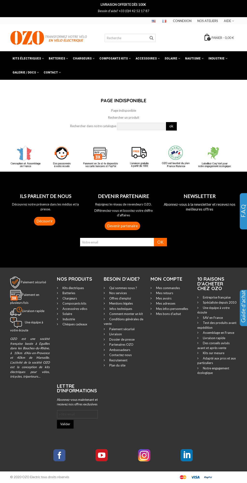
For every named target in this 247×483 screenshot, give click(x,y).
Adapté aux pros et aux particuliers (216, 360)
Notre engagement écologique (213, 370)
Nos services (118, 293)
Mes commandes (167, 288)
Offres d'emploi (120, 298)
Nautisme (193, 58)
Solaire (171, 58)
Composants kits (113, 58)
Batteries (57, 58)
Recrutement (118, 360)
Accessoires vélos (74, 309)
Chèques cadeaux (74, 324)
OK (160, 242)
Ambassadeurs (119, 350)
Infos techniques (120, 309)
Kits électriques (27, 58)
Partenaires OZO (121, 344)
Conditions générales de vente (123, 321)
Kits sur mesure (213, 353)
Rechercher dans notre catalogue (93, 126)
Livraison (115, 334)
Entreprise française (216, 297)
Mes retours (164, 293)
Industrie (216, 58)
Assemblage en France (218, 333)
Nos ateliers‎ (207, 21)
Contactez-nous (120, 355)
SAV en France (212, 318)
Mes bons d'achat (168, 314)
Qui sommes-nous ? (123, 288)
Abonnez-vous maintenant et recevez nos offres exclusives (77, 402)
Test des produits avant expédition (216, 325)
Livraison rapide (213, 338)
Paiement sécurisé (33, 282)
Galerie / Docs (24, 72)
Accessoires (146, 58)
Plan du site (117, 365)
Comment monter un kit (126, 314)
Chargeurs (82, 58)
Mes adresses (165, 303)
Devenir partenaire (122, 226)
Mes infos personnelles (171, 309)
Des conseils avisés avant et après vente (213, 345)
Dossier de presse (122, 339)
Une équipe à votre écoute (213, 310)
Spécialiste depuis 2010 (219, 302)
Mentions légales (121, 303)
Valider (65, 424)
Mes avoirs (163, 298)
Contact (51, 72)
